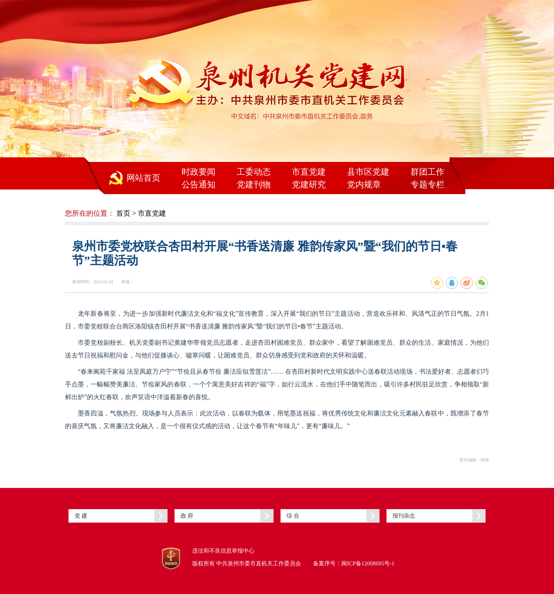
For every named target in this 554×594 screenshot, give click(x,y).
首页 (123, 213)
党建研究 (309, 184)
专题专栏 (427, 184)
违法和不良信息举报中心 (223, 551)
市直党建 (309, 171)
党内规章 (364, 184)
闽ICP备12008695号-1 (367, 563)
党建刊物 (254, 184)
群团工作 (427, 171)
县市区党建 (368, 171)
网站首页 (143, 177)
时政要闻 (199, 171)
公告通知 (199, 184)
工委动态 (254, 171)
